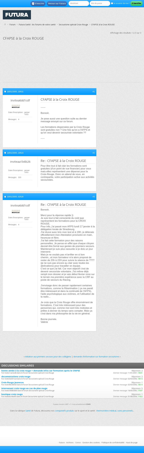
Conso (78, 442)
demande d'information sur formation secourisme (96, 356)
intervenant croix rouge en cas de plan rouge (24, 388)
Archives (70, 442)
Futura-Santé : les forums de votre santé (37, 24)
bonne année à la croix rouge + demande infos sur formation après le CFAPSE (40, 370)
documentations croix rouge (15, 376)
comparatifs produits (64, 410)
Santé (28, 410)
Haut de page (132, 442)
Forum (12, 24)
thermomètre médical (106, 410)
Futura (62, 442)
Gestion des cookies (91, 442)
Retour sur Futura (57, 3)
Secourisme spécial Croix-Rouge (73, 24)
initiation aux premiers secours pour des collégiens (48, 356)
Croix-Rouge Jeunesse (12, 382)
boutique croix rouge (12, 394)
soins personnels (125, 410)
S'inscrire (38, 3)
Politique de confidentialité (113, 442)
